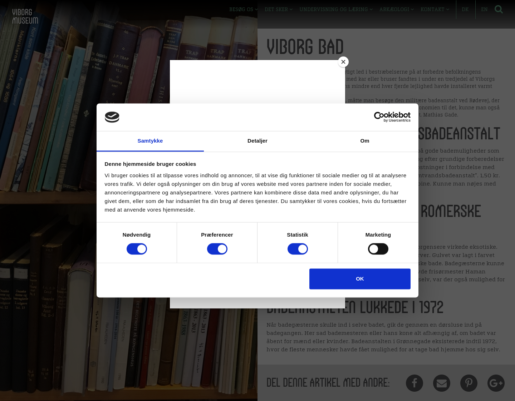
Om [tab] (364, 141)
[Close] (343, 61)
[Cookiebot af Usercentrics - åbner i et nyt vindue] (379, 117)
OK (360, 279)
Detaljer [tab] (257, 141)
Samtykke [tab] (150, 141)
